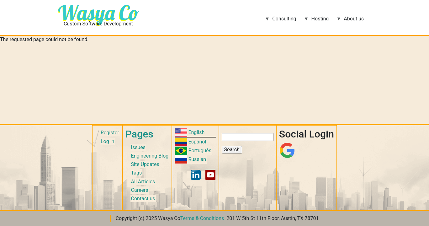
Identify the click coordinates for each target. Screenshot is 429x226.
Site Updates (145, 164)
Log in (107, 141)
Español (197, 142)
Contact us (143, 199)
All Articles (143, 182)
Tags (136, 173)
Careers (139, 190)
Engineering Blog (150, 156)
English (196, 132)
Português (199, 150)
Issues (138, 147)
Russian (197, 159)
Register (110, 133)
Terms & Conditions (202, 218)
